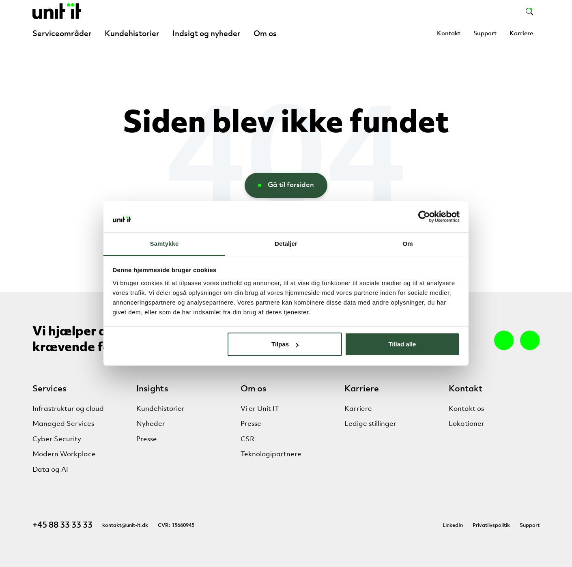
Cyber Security (56, 439)
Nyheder (150, 424)
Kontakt (448, 34)
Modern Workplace (64, 454)
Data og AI (50, 469)
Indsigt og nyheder (206, 34)
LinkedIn (453, 525)
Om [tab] (407, 243)
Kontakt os (466, 409)
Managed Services (63, 424)
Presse (146, 439)
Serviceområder (62, 34)
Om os (265, 34)
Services (49, 389)
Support (485, 34)
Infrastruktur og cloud (68, 409)
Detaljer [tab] (286, 243)
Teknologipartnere (271, 454)
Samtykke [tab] (164, 243)
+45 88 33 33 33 (62, 525)
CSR (247, 439)
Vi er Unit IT (260, 409)
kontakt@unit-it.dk (125, 525)
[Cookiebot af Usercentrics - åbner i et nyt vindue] (424, 216)
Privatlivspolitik (491, 525)
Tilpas (285, 344)
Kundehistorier (132, 34)
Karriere (521, 34)
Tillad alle (402, 344)
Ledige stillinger (370, 424)
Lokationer (466, 424)
